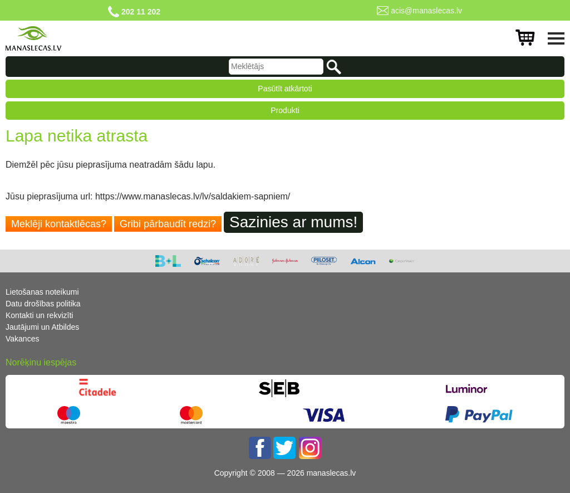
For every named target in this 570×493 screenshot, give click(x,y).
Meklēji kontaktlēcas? (58, 224)
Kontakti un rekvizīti (39, 315)
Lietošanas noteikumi (42, 291)
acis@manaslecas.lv (426, 10)
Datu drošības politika (43, 303)
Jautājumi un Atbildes (42, 327)
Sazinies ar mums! (293, 222)
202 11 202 (140, 11)
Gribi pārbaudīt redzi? (168, 224)
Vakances (22, 338)
